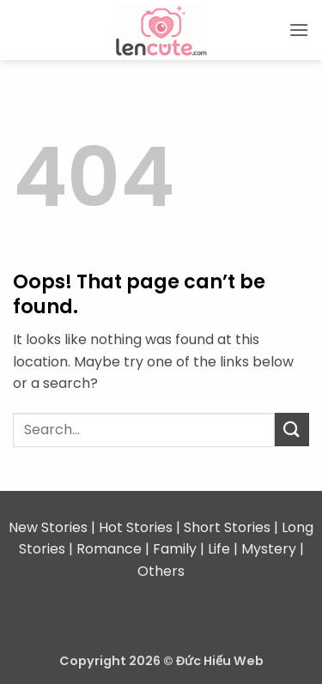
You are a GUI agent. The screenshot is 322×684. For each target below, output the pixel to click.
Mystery (268, 549)
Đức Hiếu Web (220, 660)
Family (175, 549)
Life (219, 549)
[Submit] (292, 429)
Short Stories (227, 527)
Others (161, 571)
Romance (109, 549)
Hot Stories (136, 527)
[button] (299, 30)
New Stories (48, 527)
